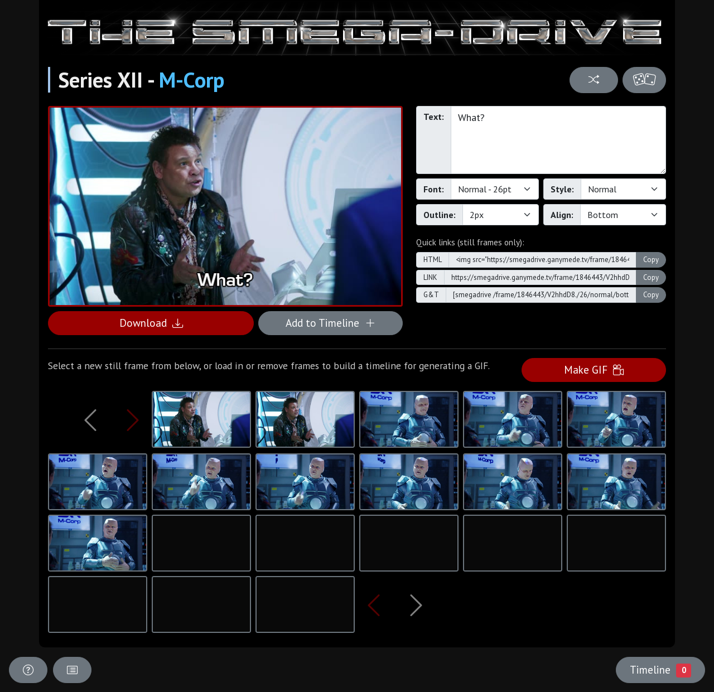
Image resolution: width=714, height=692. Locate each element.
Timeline (660, 669)
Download (151, 323)
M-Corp (191, 80)
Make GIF (594, 369)
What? (558, 140)
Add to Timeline (330, 323)
